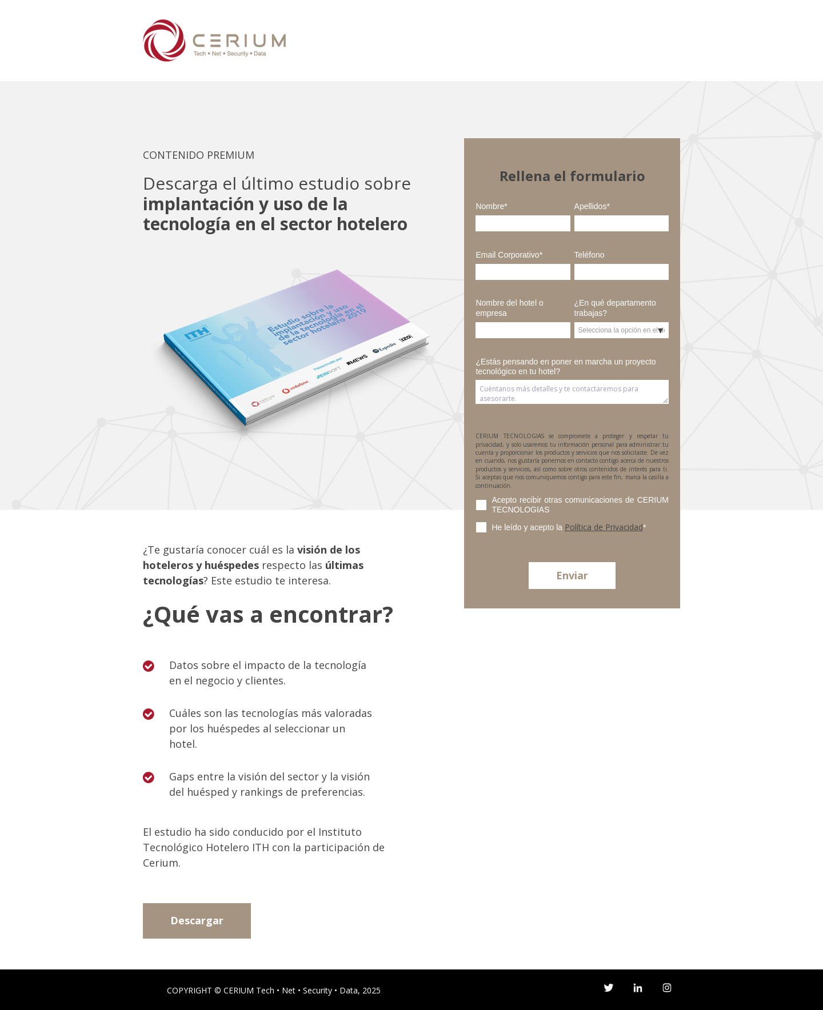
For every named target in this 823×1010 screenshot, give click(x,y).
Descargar (196, 920)
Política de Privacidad (604, 527)
